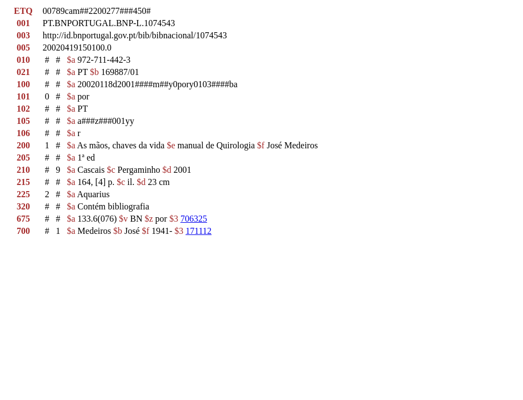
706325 (193, 218)
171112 (198, 231)
